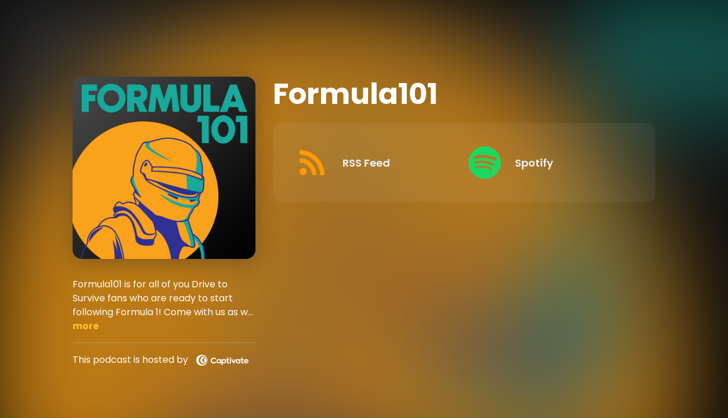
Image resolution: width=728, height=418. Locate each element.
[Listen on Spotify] (545, 162)
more (86, 326)
